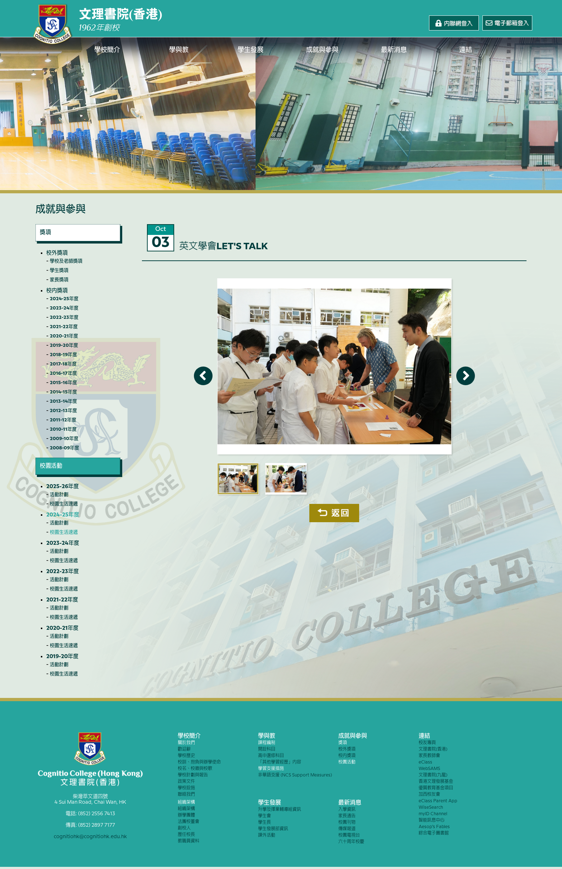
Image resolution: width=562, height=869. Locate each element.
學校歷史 (186, 756)
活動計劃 (59, 494)
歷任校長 (186, 835)
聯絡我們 (186, 795)
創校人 (184, 828)
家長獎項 (59, 280)
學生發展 (250, 50)
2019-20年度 (64, 345)
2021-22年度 (64, 327)
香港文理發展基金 (436, 782)
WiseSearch (431, 807)
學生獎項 (59, 270)
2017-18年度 (63, 364)
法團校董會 (188, 822)
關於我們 (186, 743)
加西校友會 (429, 795)
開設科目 (266, 749)
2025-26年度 (62, 486)
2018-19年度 (63, 355)
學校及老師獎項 (66, 261)
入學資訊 (347, 810)
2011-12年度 (63, 420)
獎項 (342, 743)
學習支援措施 (271, 769)
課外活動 (266, 835)
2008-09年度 (64, 448)
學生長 (264, 823)
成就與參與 (322, 50)
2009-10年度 (64, 438)
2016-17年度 (63, 373)
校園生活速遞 (64, 504)
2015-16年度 (63, 383)
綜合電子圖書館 (434, 833)
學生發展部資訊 (273, 829)
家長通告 (347, 816)
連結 (465, 50)
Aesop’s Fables (434, 827)
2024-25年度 (64, 299)
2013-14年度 (63, 401)
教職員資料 (188, 841)
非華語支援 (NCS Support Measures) (295, 775)
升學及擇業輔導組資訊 (279, 810)
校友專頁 (427, 743)
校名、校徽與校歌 (195, 769)
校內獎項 (57, 290)
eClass (425, 762)
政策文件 (186, 782)
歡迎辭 (184, 749)
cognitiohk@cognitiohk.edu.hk (90, 836)
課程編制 (266, 743)
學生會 (264, 816)
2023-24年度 (64, 308)
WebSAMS (429, 769)
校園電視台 (349, 835)
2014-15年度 (63, 392)
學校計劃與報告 (193, 775)
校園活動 (347, 762)
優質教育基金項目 (436, 788)
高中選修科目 (271, 756)
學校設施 (186, 788)
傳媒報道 (347, 829)
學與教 (179, 50)
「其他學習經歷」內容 (279, 762)
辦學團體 (186, 815)
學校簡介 (107, 50)
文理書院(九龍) (433, 775)
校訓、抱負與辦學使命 (199, 762)
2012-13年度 (63, 410)
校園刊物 (347, 823)
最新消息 (394, 50)
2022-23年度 (64, 317)
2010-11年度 (63, 429)
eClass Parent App (438, 801)
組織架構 (186, 802)
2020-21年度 (64, 336)
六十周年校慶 (351, 842)
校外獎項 (57, 253)
